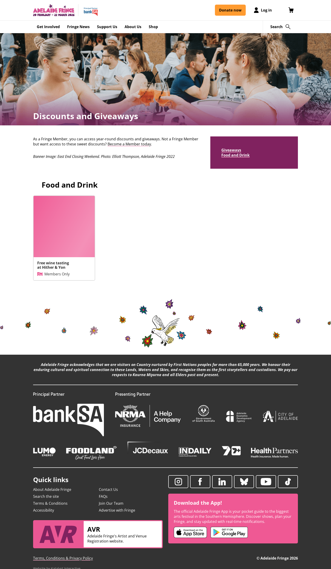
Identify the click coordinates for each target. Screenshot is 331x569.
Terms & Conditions (50, 503)
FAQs (103, 496)
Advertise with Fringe (117, 510)
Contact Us (108, 489)
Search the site (46, 496)
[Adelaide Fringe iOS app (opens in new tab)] (190, 532)
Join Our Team (111, 503)
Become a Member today (129, 144)
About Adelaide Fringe (52, 489)
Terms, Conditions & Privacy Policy (63, 558)
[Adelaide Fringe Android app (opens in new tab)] (229, 532)
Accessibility (43, 510)
